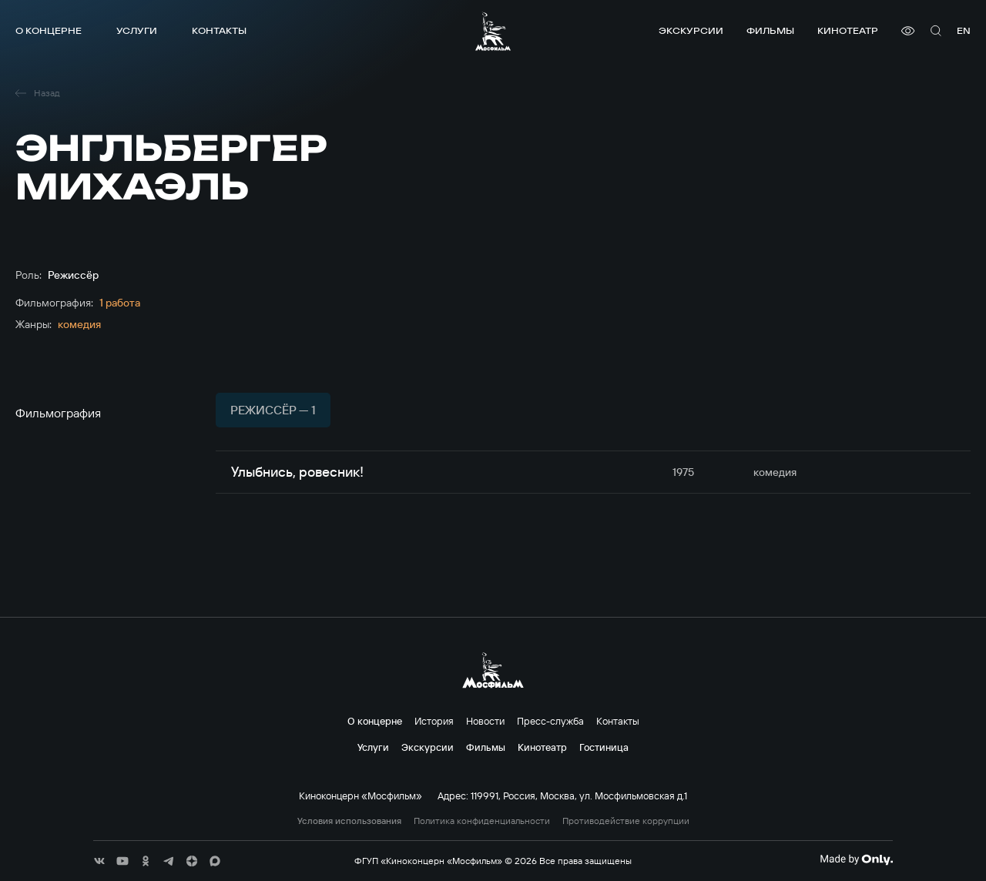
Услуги (136, 30)
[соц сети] (99, 861)
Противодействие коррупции (625, 821)
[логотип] (493, 31)
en (964, 30)
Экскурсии (691, 30)
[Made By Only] (856, 859)
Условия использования (349, 821)
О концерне (48, 30)
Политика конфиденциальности (482, 821)
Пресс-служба (550, 721)
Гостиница (604, 747)
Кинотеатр (847, 30)
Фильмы (770, 30)
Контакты (219, 30)
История (434, 721)
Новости (485, 721)
